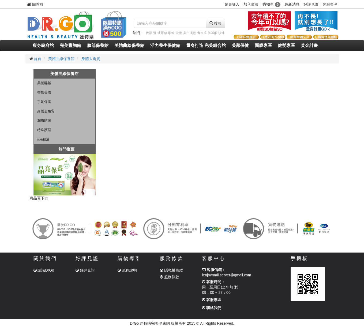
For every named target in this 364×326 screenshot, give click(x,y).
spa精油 (43, 139)
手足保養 (44, 102)
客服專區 (329, 4)
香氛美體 (44, 92)
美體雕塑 (44, 83)
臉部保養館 (97, 45)
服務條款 (169, 277)
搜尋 (215, 23)
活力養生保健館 (165, 45)
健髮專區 (286, 45)
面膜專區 (263, 45)
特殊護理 (44, 130)
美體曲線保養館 (129, 45)
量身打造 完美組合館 (206, 45)
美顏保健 (240, 45)
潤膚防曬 (44, 120)
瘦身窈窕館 (43, 45)
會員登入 (231, 4)
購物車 (271, 4)
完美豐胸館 (70, 45)
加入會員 (250, 4)
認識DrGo (43, 270)
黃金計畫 (309, 45)
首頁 (37, 59)
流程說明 (127, 270)
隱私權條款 (171, 270)
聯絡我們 (211, 308)
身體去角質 (90, 59)
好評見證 (310, 4)
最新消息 (291, 4)
